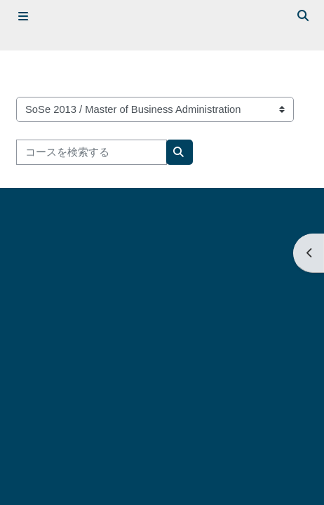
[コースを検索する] (91, 152)
